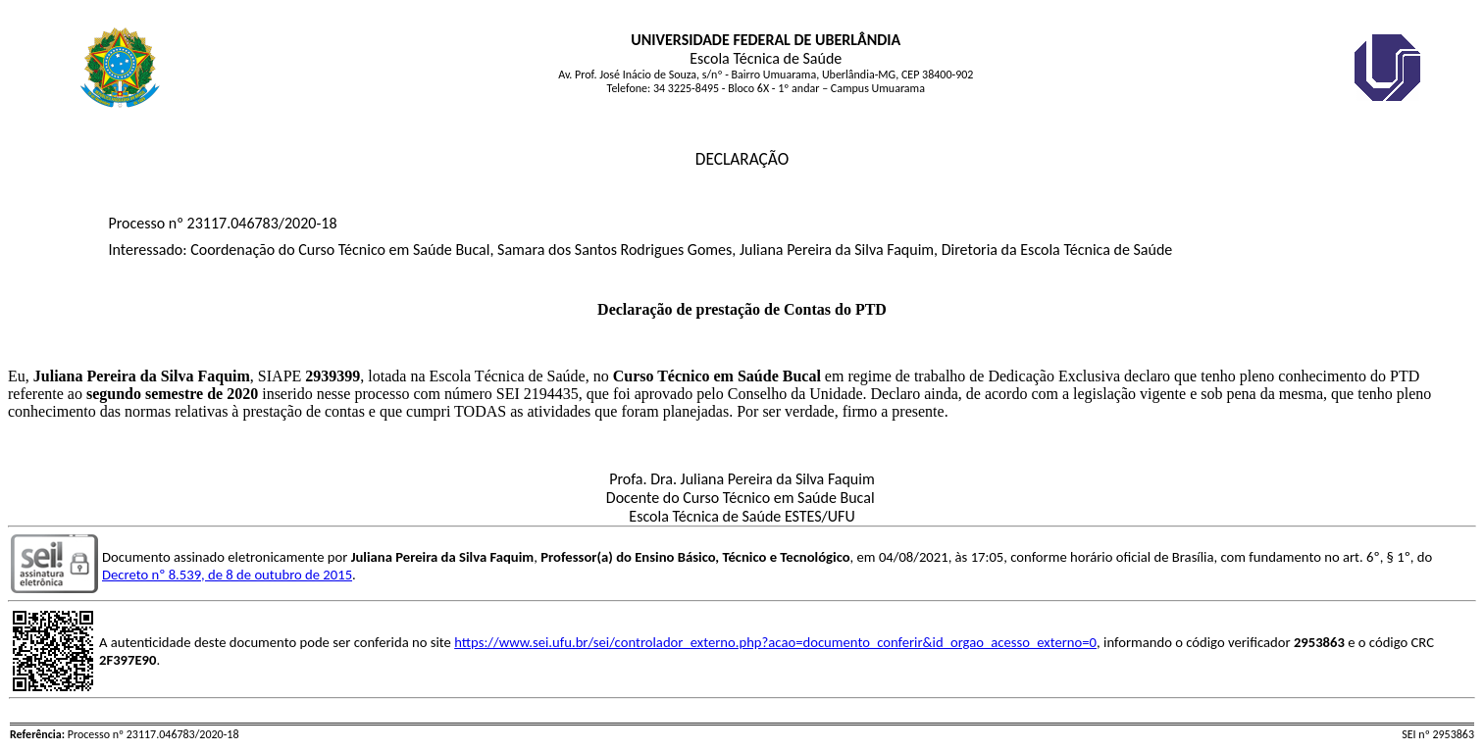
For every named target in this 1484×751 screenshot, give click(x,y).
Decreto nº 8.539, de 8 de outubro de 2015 (227, 574)
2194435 (551, 393)
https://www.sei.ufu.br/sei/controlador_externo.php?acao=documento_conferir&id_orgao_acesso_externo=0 (775, 642)
